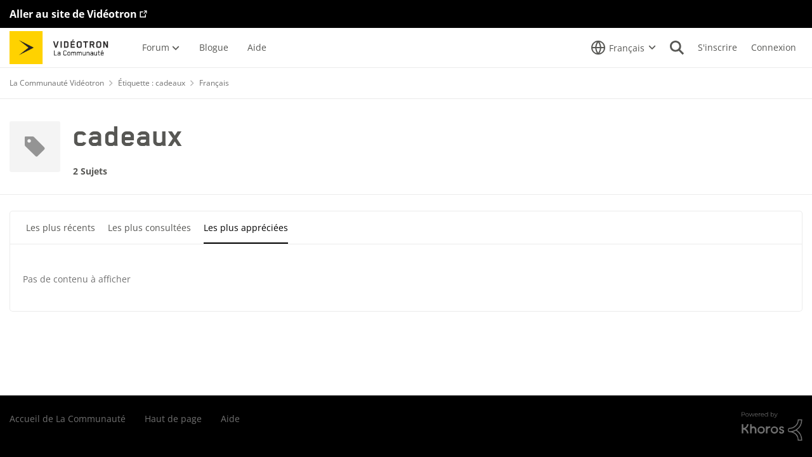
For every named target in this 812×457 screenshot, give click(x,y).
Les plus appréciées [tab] (246, 228)
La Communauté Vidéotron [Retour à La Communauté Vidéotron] (57, 82)
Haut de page (173, 419)
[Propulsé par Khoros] (772, 426)
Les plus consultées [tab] (149, 228)
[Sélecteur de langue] (624, 47)
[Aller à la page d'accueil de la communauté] (63, 47)
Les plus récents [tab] (60, 228)
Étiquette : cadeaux (151, 82)
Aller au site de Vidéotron (73, 14)
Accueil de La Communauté (68, 419)
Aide (230, 419)
